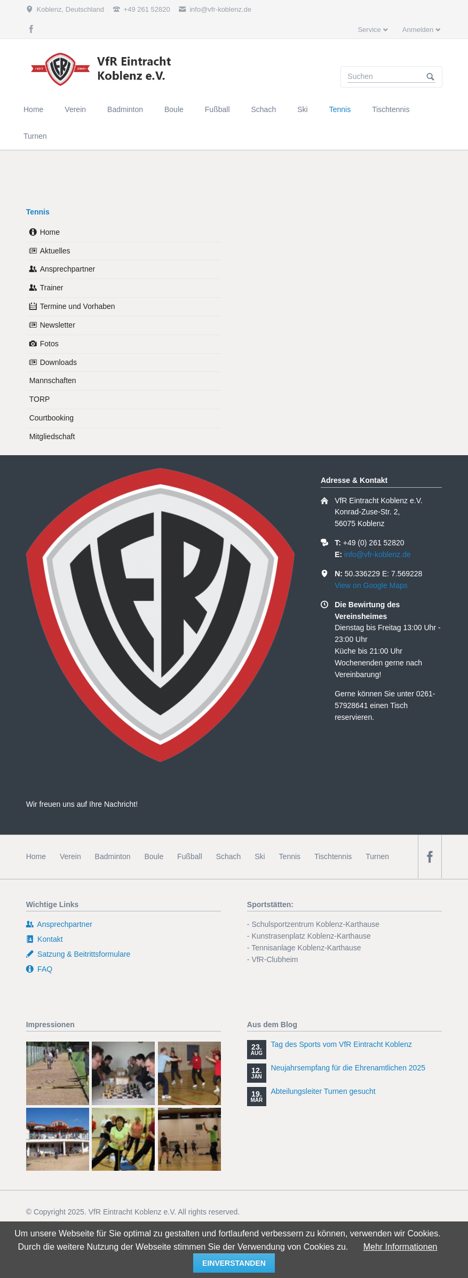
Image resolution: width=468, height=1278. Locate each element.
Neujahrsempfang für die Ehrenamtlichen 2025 (348, 1067)
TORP (39, 399)
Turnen (377, 856)
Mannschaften (52, 380)
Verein (70, 856)
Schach (228, 856)
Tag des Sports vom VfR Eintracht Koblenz (341, 1044)
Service (369, 30)
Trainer (52, 287)
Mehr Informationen (400, 1246)
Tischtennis (333, 856)
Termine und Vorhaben (77, 306)
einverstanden (234, 1263)
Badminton (113, 856)
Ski (260, 856)
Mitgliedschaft (52, 436)
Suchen (430, 77)
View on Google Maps (371, 585)
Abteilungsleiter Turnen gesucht (323, 1091)
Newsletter (57, 325)
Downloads (58, 362)
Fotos (49, 343)
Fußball (189, 856)
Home (50, 232)
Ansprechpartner (68, 269)
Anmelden (418, 30)
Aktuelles (55, 251)
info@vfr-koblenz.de (377, 554)
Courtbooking (51, 418)
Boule (153, 856)
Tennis (38, 212)
